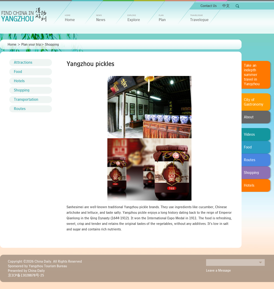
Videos (249, 134)
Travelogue (199, 20)
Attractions (23, 62)
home (70, 20)
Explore (133, 20)
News (100, 20)
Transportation (26, 99)
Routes (19, 109)
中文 (226, 6)
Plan (162, 20)
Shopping (52, 44)
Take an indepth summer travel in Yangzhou (252, 74)
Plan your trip (31, 44)
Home (12, 44)
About (249, 117)
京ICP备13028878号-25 (26, 275)
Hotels (19, 81)
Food (18, 72)
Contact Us (209, 6)
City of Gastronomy (253, 102)
